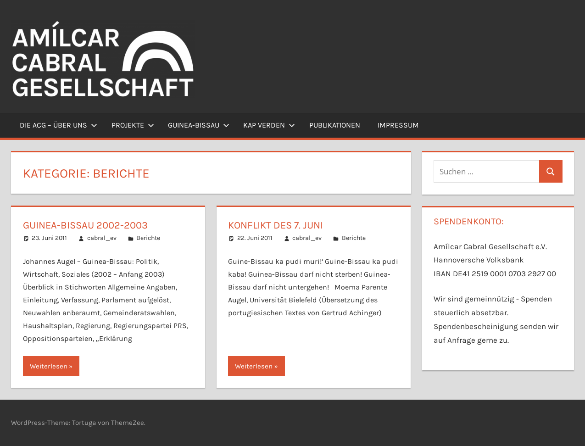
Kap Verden (269, 125)
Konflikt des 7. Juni (275, 225)
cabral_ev (102, 238)
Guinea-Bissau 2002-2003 (85, 225)
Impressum (398, 125)
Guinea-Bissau (198, 125)
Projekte (132, 125)
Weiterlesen (48, 366)
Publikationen (334, 125)
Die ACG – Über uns (58, 125)
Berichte (148, 238)
